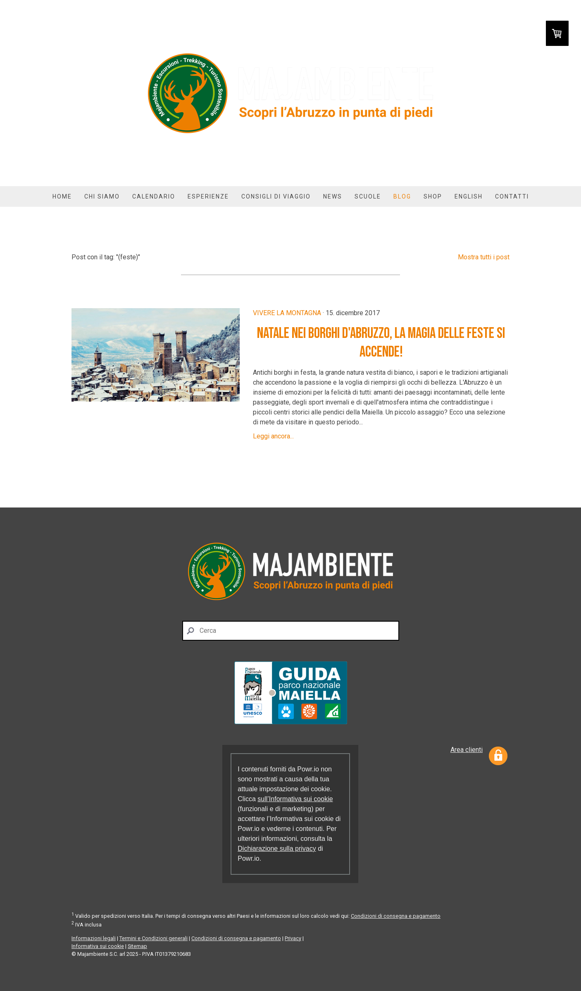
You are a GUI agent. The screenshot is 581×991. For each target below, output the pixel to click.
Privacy (293, 938)
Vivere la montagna (287, 313)
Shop (433, 196)
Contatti (512, 196)
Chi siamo (102, 196)
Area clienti (466, 750)
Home (62, 196)
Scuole (368, 196)
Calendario (153, 196)
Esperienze (208, 196)
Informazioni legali (93, 938)
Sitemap (137, 946)
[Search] (290, 631)
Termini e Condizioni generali (153, 938)
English (469, 196)
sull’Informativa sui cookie (295, 798)
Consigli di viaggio (276, 196)
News (332, 196)
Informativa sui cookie (97, 946)
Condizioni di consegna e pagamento (396, 916)
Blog (402, 196)
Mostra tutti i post (484, 257)
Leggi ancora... (273, 436)
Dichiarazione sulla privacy (277, 848)
